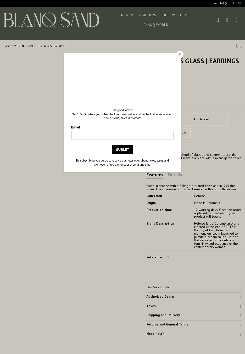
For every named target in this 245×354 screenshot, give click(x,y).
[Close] (180, 54)
